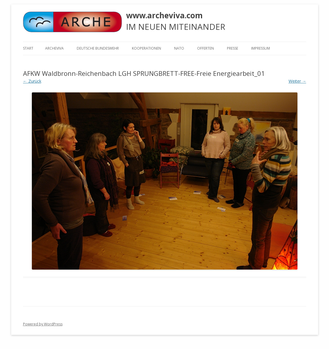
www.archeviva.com (164, 15)
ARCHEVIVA (54, 48)
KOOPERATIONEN (146, 48)
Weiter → (297, 81)
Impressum (260, 48)
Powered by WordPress (43, 324)
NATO (179, 48)
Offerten (205, 48)
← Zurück (32, 81)
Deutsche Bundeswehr (98, 48)
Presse (232, 48)
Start (28, 48)
